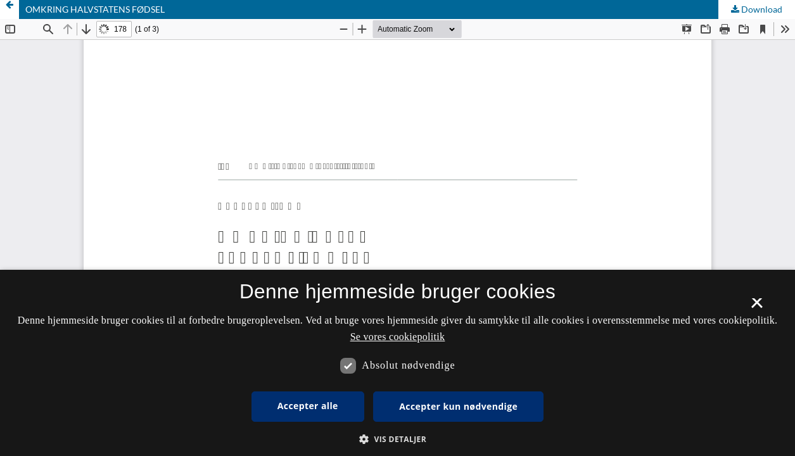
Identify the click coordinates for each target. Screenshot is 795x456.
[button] (397, 439)
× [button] (756, 307)
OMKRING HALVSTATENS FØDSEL (95, 9)
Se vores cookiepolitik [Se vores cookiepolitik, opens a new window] (397, 336)
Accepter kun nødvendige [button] (458, 406)
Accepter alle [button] (307, 406)
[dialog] (397, 363)
